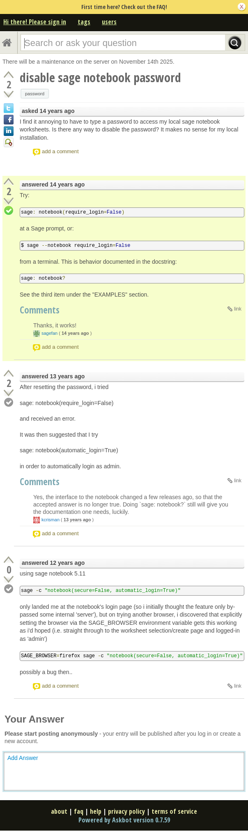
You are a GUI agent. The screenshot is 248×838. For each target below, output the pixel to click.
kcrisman (50, 519)
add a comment (60, 151)
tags (84, 21)
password (34, 93)
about (59, 811)
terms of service (174, 811)
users (109, 21)
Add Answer (22, 758)
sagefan (49, 333)
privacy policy (126, 811)
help (95, 811)
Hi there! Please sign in (34, 21)
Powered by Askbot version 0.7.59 (124, 819)
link (237, 309)
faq (78, 811)
